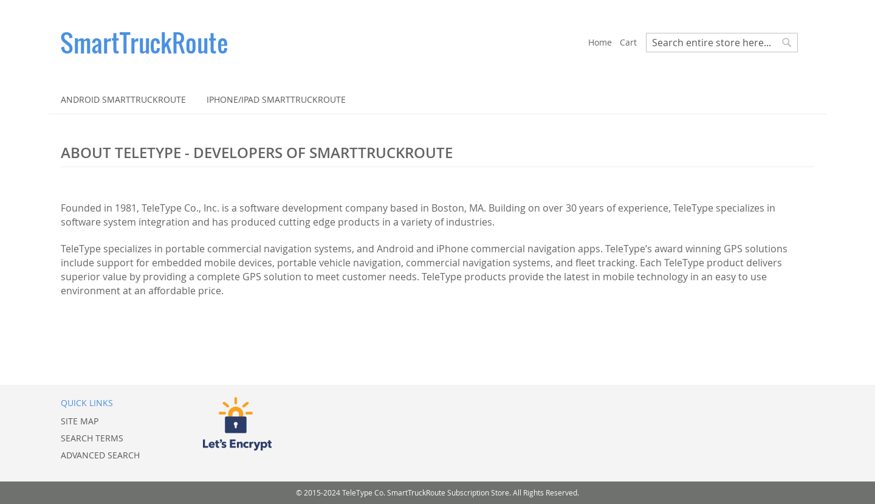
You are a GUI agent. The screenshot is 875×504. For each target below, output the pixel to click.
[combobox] (722, 42)
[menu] (437, 99)
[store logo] (324, 42)
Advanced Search (100, 455)
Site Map (79, 421)
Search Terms (92, 438)
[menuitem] (123, 99)
